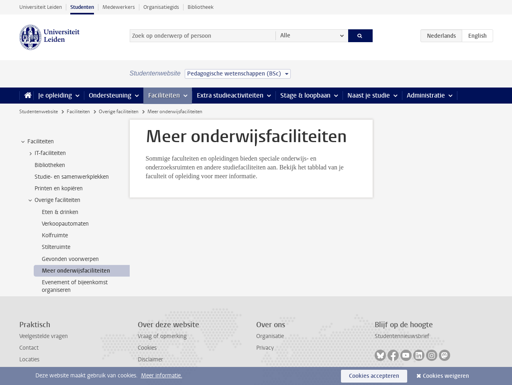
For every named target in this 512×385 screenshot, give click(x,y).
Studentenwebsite (38, 111)
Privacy (265, 348)
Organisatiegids (161, 7)
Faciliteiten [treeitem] (37, 142)
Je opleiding (55, 95)
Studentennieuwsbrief (402, 336)
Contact (29, 348)
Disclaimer (150, 359)
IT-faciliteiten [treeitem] (46, 153)
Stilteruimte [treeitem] (56, 247)
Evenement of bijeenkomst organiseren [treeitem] (75, 286)
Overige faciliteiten (119, 111)
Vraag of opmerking (162, 336)
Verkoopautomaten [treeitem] (65, 224)
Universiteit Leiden (40, 7)
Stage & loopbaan (305, 95)
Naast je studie (368, 95)
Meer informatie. (161, 375)
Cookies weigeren (446, 376)
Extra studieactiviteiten (230, 95)
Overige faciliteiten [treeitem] (53, 200)
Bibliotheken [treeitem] (50, 165)
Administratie (426, 95)
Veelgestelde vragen (43, 336)
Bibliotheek (201, 7)
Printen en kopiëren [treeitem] (59, 188)
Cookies (147, 348)
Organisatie (270, 336)
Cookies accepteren (374, 376)
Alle (285, 35)
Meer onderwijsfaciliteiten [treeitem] (76, 271)
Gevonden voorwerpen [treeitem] (70, 259)
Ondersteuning (110, 95)
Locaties (29, 359)
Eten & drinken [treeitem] (60, 212)
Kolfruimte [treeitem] (55, 235)
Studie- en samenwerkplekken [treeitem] (72, 177)
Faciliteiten (164, 95)
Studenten (82, 7)
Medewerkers (118, 7)
